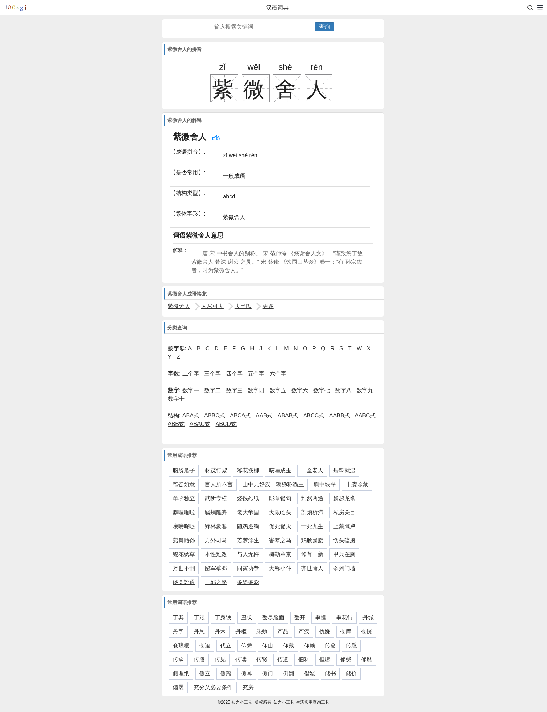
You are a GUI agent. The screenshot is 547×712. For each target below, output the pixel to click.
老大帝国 (248, 512)
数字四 (256, 390)
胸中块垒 (325, 484)
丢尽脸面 (273, 617)
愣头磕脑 (344, 540)
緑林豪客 (216, 526)
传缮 (199, 659)
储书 (330, 673)
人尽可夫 (212, 306)
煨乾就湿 (344, 470)
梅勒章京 (280, 554)
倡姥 (309, 673)
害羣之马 (280, 540)
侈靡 (366, 659)
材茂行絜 (216, 470)
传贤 (262, 659)
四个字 (234, 374)
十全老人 (312, 470)
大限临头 (280, 512)
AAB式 (264, 416)
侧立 (204, 673)
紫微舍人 (179, 306)
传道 (283, 659)
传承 (178, 659)
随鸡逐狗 (248, 526)
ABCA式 (240, 416)
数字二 (212, 390)
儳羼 (178, 687)
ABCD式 (226, 424)
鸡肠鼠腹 (312, 540)
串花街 (344, 617)
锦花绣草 (184, 554)
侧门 (267, 673)
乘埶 (262, 631)
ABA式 (190, 416)
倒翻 (288, 673)
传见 (220, 659)
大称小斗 (280, 568)
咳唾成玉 (280, 470)
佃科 (303, 659)
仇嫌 (324, 631)
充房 (248, 687)
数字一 (190, 390)
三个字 (212, 374)
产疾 (303, 631)
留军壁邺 (216, 568)
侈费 (345, 659)
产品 (283, 631)
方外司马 (216, 540)
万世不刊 (184, 568)
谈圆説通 (184, 582)
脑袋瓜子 (184, 470)
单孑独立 (184, 498)
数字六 (299, 390)
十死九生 (312, 526)
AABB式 (339, 416)
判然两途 (312, 498)
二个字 (190, 374)
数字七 (321, 390)
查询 (324, 27)
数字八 (343, 390)
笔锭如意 (184, 484)
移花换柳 (248, 470)
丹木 (220, 631)
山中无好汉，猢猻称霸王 (273, 484)
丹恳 (199, 631)
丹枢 (241, 631)
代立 (225, 645)
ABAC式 (199, 424)
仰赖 (309, 645)
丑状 (246, 617)
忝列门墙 (344, 568)
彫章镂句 (280, 498)
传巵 (351, 645)
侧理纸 (181, 673)
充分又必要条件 (213, 687)
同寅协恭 (248, 568)
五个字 (256, 374)
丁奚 (178, 617)
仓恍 (366, 631)
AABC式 (365, 416)
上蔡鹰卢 (344, 526)
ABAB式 (288, 416)
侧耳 (246, 673)
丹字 (178, 631)
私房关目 (344, 512)
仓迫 (204, 645)
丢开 (299, 617)
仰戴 (288, 645)
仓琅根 (181, 645)
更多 (268, 306)
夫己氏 (243, 306)
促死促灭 (280, 526)
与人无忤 (248, 554)
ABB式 (176, 424)
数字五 (278, 390)
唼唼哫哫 (184, 526)
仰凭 (246, 645)
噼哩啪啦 (184, 512)
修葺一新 (312, 554)
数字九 (365, 390)
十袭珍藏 (357, 484)
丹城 (368, 617)
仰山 (267, 645)
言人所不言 (219, 484)
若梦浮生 (248, 540)
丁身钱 (223, 617)
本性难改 (216, 554)
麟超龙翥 (344, 498)
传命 (330, 645)
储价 (351, 673)
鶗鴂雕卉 (216, 512)
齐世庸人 (312, 568)
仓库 (345, 631)
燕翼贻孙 (184, 540)
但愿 (324, 659)
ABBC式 (214, 416)
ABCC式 (313, 416)
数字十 (176, 399)
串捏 (320, 617)
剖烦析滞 (312, 512)
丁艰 (199, 617)
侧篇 (225, 673)
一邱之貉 (216, 582)
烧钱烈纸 (248, 498)
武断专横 (216, 498)
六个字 (278, 374)
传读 (241, 659)
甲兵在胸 (344, 554)
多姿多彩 (248, 582)
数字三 (234, 390)
